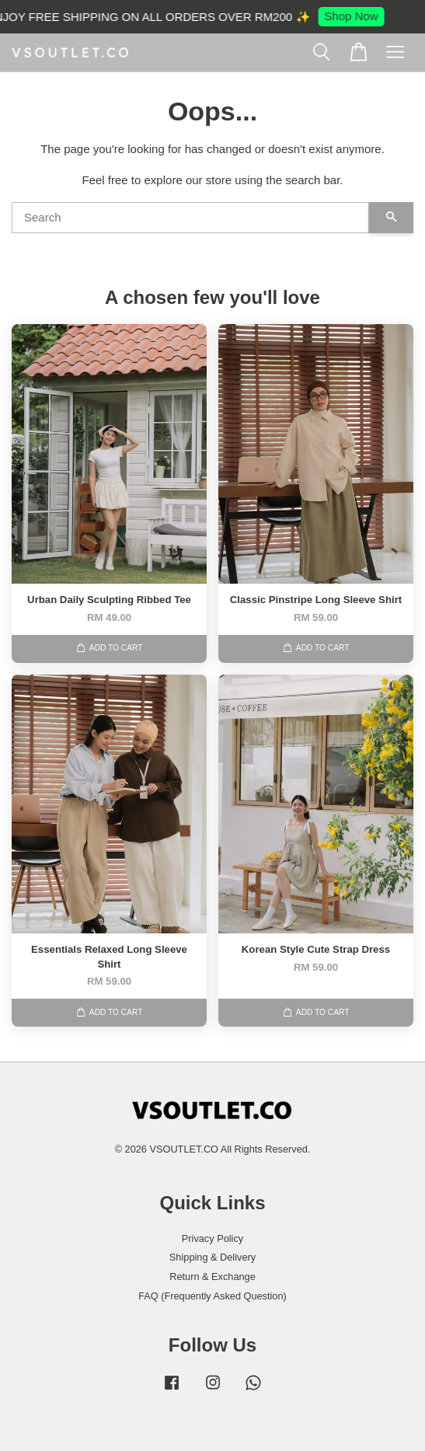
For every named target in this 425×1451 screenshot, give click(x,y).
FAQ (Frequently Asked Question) (212, 1296)
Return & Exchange (212, 1276)
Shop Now (356, 16)
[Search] (190, 217)
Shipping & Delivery (212, 1257)
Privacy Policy (212, 1238)
